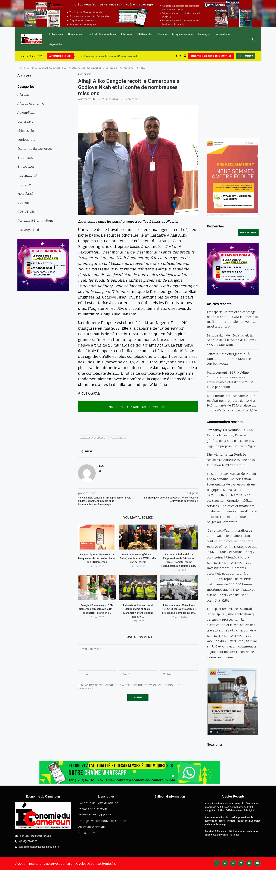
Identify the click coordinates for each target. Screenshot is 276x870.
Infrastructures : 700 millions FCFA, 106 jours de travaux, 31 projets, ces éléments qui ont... (179, 609)
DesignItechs (106, 863)
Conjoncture (75, 34)
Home (21, 67)
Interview (126, 34)
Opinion (162, 34)
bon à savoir (26, 121)
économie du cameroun (35, 148)
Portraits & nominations (102, 34)
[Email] (257, 863)
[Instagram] (233, 863)
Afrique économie (182, 34)
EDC (93, 98)
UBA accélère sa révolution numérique (102, 56)
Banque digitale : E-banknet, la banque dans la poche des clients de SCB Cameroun (96, 558)
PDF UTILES (26, 211)
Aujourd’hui (56, 44)
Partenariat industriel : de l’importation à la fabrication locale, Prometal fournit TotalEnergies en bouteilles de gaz (233, 821)
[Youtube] (249, 863)
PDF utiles (245, 56)
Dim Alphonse (217, 454)
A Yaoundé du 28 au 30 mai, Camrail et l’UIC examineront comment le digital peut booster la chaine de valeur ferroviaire (232, 646)
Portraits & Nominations (35, 220)
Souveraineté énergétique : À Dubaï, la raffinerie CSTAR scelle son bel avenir (138, 558)
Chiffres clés (145, 34)
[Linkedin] (185, 56)
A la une (23, 94)
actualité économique (92, 438)
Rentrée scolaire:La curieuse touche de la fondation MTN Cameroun (231, 460)
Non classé (25, 193)
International (223, 34)
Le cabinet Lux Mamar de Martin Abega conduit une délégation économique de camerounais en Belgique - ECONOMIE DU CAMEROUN (231, 484)
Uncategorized (28, 229)
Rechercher (215, 226)
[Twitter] (180, 56)
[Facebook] (177, 56)
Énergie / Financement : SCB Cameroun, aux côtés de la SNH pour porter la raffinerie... (96, 609)
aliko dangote (118, 438)
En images (204, 34)
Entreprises (56, 34)
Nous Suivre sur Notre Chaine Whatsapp (137, 407)
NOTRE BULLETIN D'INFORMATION (211, 56)
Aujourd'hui (26, 112)
